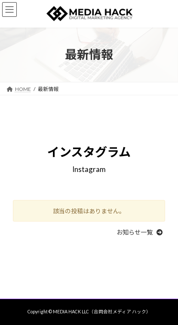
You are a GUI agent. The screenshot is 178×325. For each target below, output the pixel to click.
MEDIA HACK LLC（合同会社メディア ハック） (102, 311)
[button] (141, 232)
